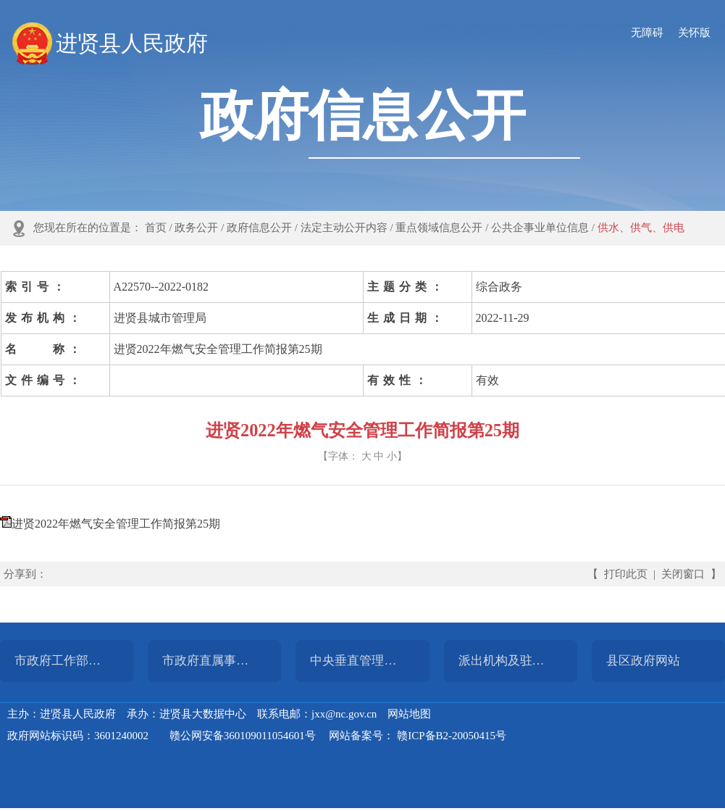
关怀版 (694, 32)
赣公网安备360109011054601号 (242, 735)
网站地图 (409, 714)
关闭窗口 (683, 574)
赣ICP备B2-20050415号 (451, 735)
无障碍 (647, 32)
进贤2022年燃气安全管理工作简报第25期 (116, 523)
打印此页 (626, 574)
